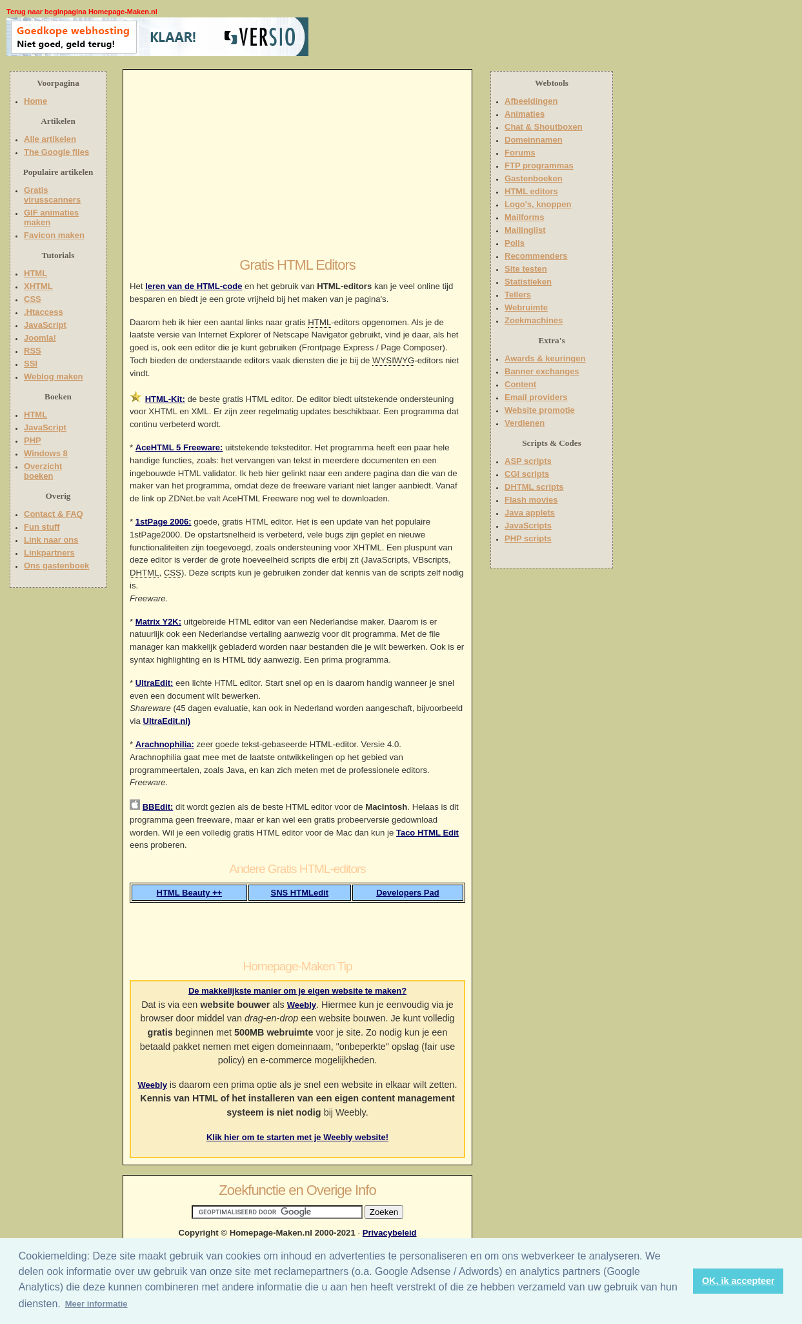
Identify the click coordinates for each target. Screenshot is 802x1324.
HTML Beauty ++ (190, 893)
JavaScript (45, 325)
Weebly (301, 1005)
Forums (520, 152)
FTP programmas (539, 165)
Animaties (525, 114)
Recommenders (536, 256)
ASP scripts (528, 461)
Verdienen (525, 423)
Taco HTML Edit (427, 833)
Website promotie (540, 410)
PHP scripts (528, 538)
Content (520, 384)
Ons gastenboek (56, 565)
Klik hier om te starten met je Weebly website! (297, 1137)
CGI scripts (527, 474)
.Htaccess (43, 312)
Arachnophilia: (164, 744)
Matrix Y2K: (158, 622)
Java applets (530, 512)
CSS (32, 299)
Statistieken (528, 281)
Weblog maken (53, 376)
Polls (515, 243)
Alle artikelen (50, 139)
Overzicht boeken (43, 471)
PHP (32, 440)
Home (35, 101)
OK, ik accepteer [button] (738, 1281)
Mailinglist (525, 230)
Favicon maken (54, 235)
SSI (30, 363)
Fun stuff (42, 527)
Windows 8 (46, 453)
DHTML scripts (534, 487)
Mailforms (524, 217)
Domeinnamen (534, 140)
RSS (32, 351)
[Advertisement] (391, 36)
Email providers (536, 397)
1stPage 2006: (163, 522)
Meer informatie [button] (96, 1304)
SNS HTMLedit (300, 893)
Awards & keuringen (545, 358)
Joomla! (40, 338)
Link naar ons (51, 540)
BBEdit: (158, 807)
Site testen (526, 269)
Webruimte (526, 307)
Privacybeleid (390, 1233)
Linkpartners (49, 552)
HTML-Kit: (165, 399)
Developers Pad (407, 893)
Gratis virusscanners (52, 195)
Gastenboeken (534, 178)
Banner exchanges (542, 371)
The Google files (56, 152)
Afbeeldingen (531, 101)
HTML (35, 273)
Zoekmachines (534, 320)
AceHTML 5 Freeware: (179, 447)
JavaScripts (528, 525)
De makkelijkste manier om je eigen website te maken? (297, 991)
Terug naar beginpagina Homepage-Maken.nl (81, 11)
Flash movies (531, 500)
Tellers (518, 294)
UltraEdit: (154, 683)
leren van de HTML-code (193, 286)
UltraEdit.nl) (167, 721)
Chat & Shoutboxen (544, 127)
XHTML (38, 286)
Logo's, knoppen (538, 204)
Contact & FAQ (53, 514)
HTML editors (531, 191)
